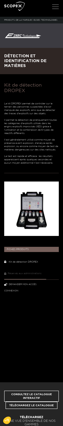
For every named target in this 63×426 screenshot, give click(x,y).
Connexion (11, 291)
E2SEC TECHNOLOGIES (45, 20)
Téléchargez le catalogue (31, 405)
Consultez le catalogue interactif (31, 396)
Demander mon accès (20, 284)
